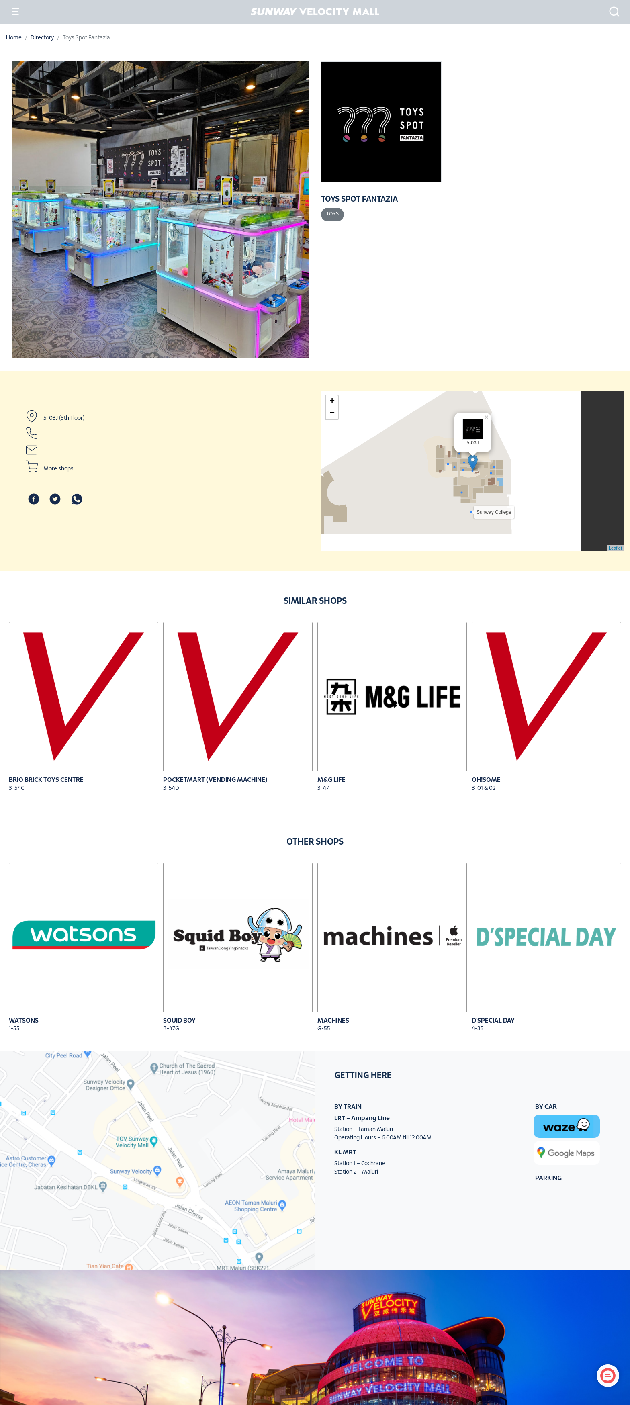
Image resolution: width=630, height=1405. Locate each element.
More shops (58, 469)
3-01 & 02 (483, 788)
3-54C (16, 788)
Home (14, 38)
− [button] (332, 413)
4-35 (478, 1028)
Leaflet (615, 548)
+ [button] (332, 401)
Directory (42, 38)
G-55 (323, 1028)
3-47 (323, 788)
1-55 (14, 1028)
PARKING (548, 1178)
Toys (332, 214)
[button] (611, 11)
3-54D (171, 788)
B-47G (171, 1028)
